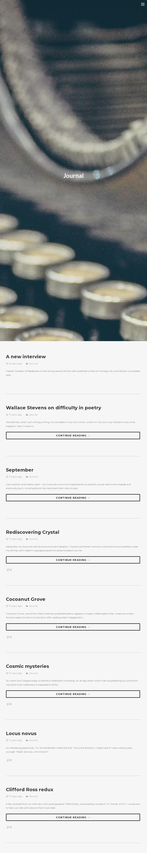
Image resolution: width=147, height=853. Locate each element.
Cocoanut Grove (25, 599)
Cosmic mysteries (27, 666)
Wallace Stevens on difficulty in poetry (53, 407)
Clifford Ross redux (29, 789)
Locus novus (21, 733)
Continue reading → (73, 435)
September (19, 470)
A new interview (26, 356)
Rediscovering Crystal (32, 532)
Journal (33, 363)
